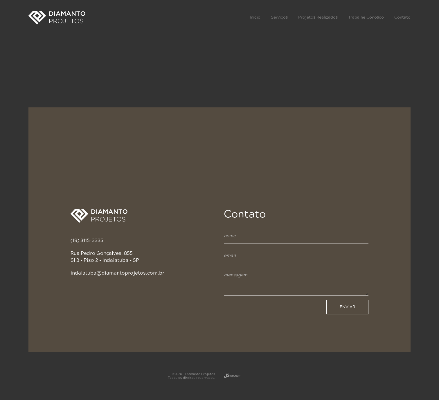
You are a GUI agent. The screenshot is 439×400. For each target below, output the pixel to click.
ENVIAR (347, 306)
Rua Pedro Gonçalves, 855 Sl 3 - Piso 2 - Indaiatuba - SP (105, 256)
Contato (402, 17)
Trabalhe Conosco (366, 17)
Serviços (279, 17)
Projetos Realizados (318, 17)
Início (255, 17)
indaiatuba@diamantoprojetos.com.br (117, 273)
